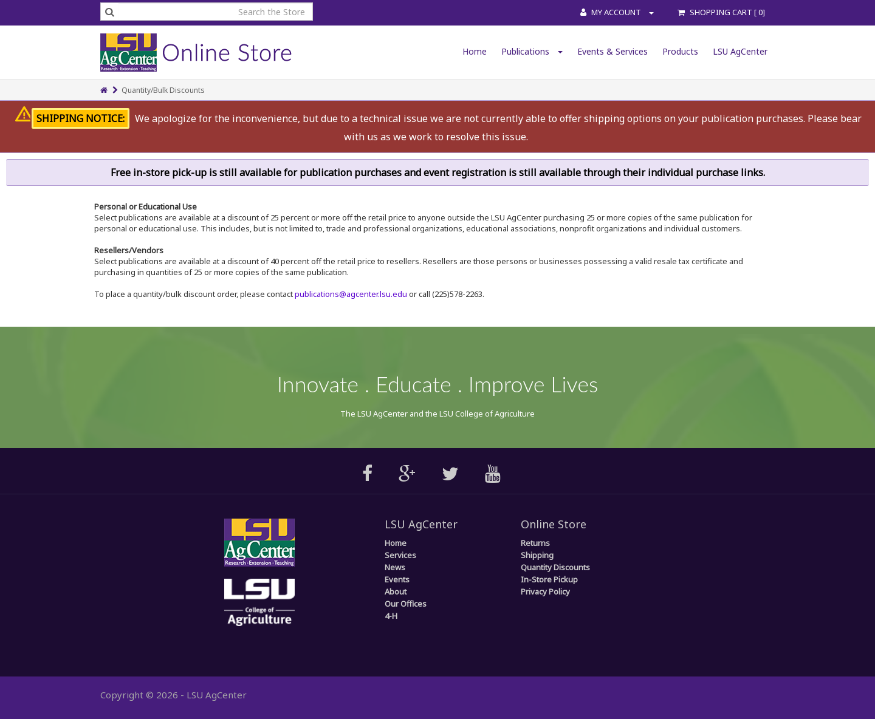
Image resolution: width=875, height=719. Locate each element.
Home (474, 51)
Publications (532, 51)
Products (680, 51)
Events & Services (612, 51)
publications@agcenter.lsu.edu (351, 293)
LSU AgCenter (740, 51)
